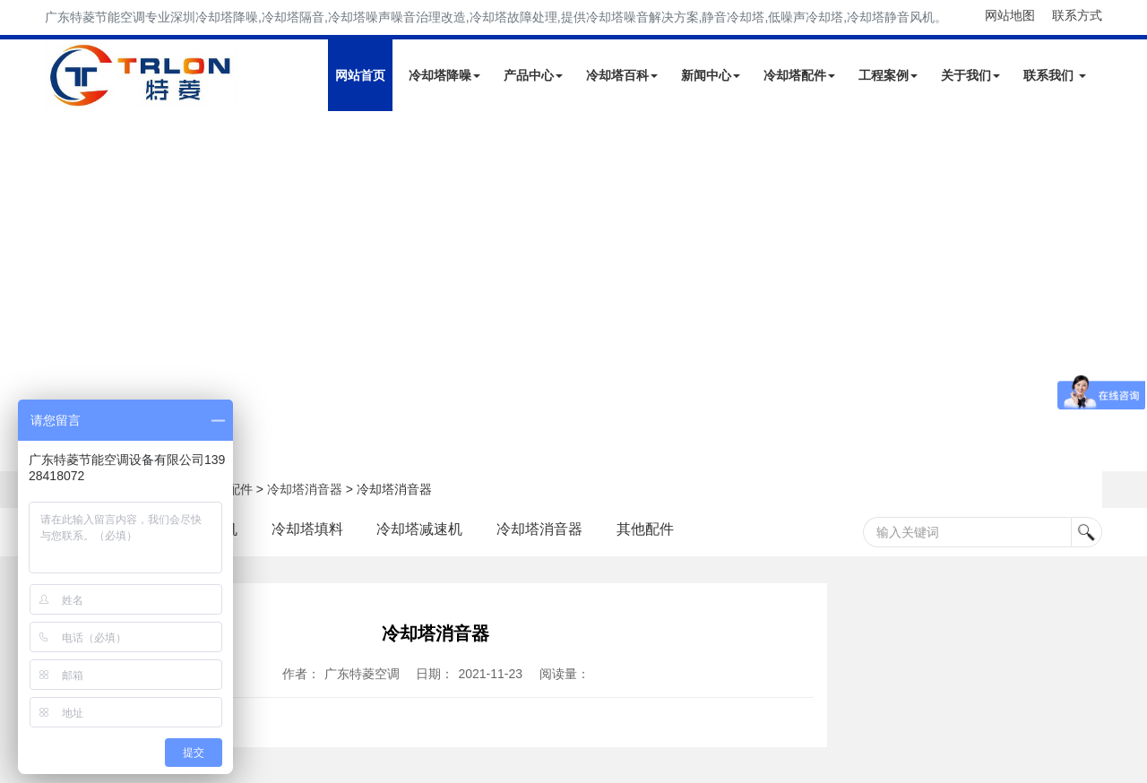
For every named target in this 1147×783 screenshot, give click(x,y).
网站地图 (1010, 15)
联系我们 (1054, 75)
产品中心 (533, 75)
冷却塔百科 (622, 75)
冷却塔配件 (799, 75)
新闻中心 (710, 75)
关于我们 (970, 75)
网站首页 (360, 75)
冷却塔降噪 (444, 75)
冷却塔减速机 (420, 529)
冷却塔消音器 (304, 489)
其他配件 (645, 529)
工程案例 (888, 75)
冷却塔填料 (307, 529)
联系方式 (1077, 15)
